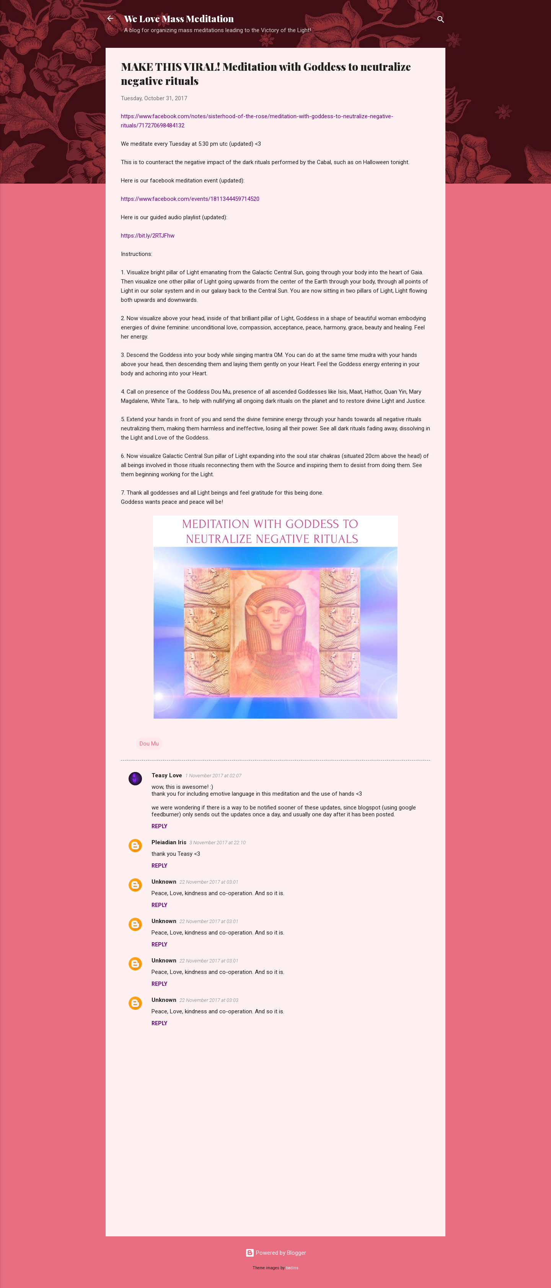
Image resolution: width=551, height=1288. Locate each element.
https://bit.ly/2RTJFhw (147, 235)
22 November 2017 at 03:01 (208, 882)
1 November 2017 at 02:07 (213, 775)
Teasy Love (167, 775)
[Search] (440, 21)
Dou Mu (149, 743)
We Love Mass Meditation (179, 18)
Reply (159, 826)
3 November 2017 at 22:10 (217, 842)
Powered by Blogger (275, 1252)
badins (292, 1267)
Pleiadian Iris (169, 842)
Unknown (164, 881)
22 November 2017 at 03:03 (208, 1000)
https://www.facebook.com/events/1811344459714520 (190, 198)
